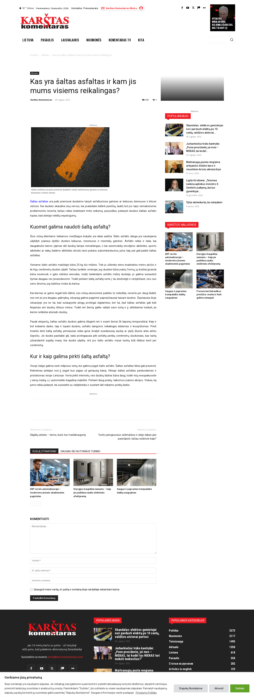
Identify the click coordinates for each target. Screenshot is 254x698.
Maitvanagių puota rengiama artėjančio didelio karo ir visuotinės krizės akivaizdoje (203, 166)
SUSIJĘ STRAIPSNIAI (44, 451)
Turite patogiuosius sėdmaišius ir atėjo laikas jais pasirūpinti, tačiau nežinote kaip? (127, 436)
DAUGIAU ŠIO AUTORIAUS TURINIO (80, 451)
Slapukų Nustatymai (190, 688)
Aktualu (45, 55)
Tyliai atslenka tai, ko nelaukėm (204, 202)
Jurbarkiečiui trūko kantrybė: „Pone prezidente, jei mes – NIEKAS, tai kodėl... (203, 147)
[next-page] (38, 503)
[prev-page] (32, 503)
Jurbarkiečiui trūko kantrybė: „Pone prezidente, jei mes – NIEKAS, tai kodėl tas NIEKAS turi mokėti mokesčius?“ (137, 653)
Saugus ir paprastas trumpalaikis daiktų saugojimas (176, 294)
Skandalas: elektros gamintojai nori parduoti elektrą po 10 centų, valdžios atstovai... (204, 129)
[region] (127, 685)
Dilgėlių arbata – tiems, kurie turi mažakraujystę (58, 434)
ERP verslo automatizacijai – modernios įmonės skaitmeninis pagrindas (47, 493)
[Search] (231, 40)
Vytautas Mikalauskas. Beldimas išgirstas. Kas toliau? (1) (222, 23)
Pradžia (34, 55)
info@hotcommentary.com (65, 657)
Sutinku (239, 688)
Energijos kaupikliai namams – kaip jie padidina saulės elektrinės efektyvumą (92, 493)
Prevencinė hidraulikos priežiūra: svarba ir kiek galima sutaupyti (209, 294)
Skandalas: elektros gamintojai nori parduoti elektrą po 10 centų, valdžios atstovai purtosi (137, 633)
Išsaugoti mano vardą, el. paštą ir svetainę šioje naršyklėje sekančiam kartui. (77, 589)
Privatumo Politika (146, 692)
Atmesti (219, 688)
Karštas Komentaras (41, 99)
